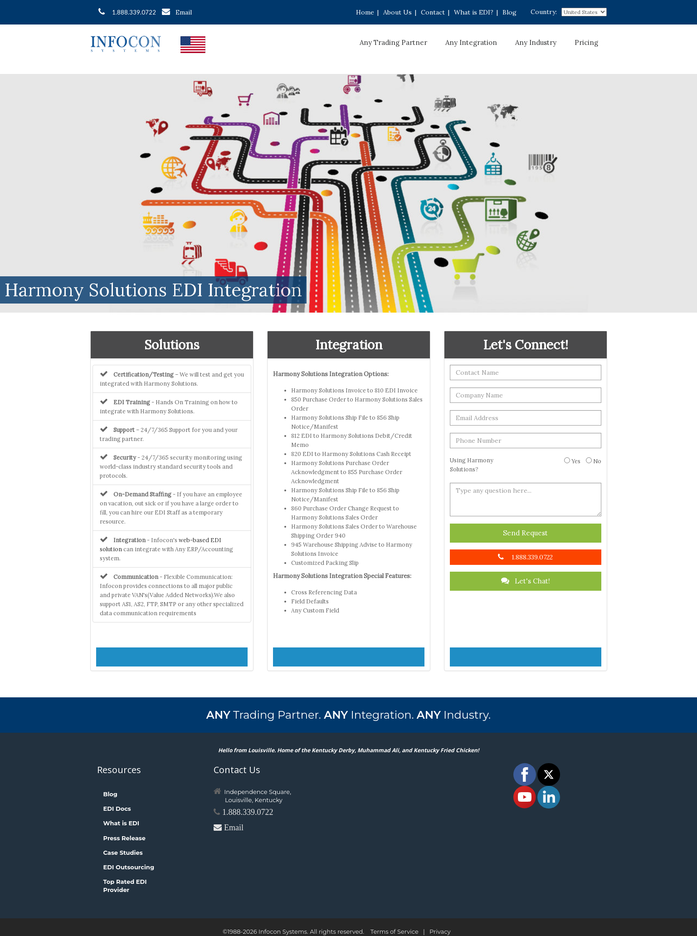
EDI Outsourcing (129, 867)
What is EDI (121, 823)
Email (177, 12)
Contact (433, 12)
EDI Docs (117, 808)
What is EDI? (473, 12)
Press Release (124, 838)
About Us (397, 12)
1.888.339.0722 (127, 12)
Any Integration (471, 42)
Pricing (586, 42)
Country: (544, 12)
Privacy (439, 931)
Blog (509, 12)
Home (365, 12)
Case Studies (123, 852)
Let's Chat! (525, 581)
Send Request (525, 533)
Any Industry (535, 42)
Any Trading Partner (393, 42)
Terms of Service (394, 931)
